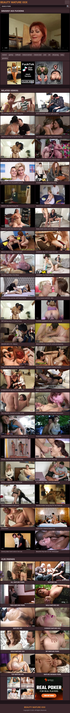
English (67, 2)
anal (45, 55)
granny (11, 55)
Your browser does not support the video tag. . (35, 33)
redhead (17, 55)
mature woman (27, 55)
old (49, 55)
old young (55, 55)
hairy (62, 55)
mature (4, 55)
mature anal (37, 55)
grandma (5, 58)
